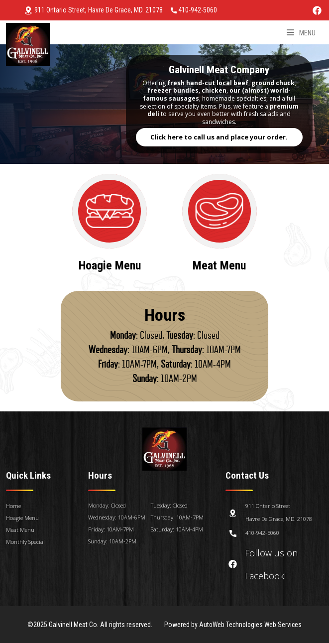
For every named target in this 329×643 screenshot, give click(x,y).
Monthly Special (25, 541)
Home (13, 506)
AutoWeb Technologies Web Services (251, 625)
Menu (301, 33)
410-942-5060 (194, 10)
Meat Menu (20, 529)
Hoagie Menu (22, 517)
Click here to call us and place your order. (219, 136)
